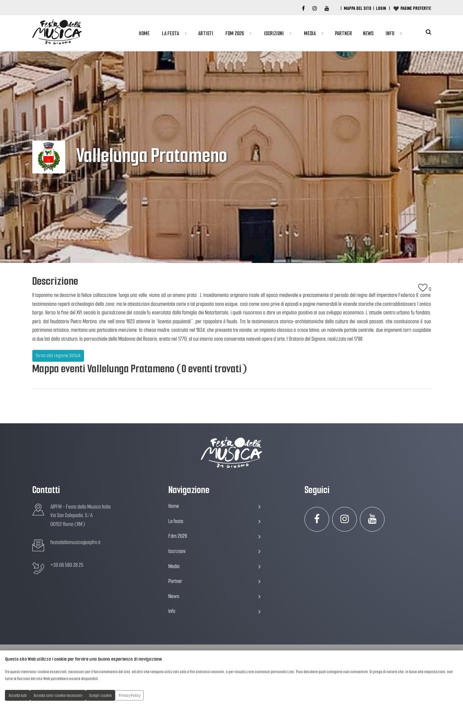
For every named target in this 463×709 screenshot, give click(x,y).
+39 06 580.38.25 (66, 565)
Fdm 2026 (234, 33)
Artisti (205, 33)
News (368, 33)
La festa (170, 33)
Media (310, 33)
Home (144, 33)
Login (381, 8)
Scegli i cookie (100, 695)
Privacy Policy (129, 695)
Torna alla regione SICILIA (58, 355)
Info (390, 33)
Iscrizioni (274, 33)
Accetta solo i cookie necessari (58, 695)
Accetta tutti (18, 695)
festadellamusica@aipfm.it (75, 542)
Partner (343, 33)
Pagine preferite (415, 8)
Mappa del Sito (357, 8)
